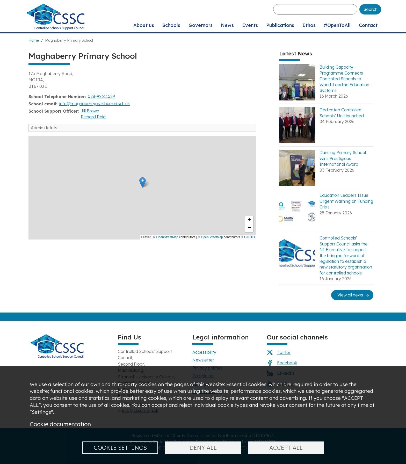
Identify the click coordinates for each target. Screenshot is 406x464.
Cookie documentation (60, 424)
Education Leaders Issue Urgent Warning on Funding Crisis (346, 201)
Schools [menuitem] (171, 25)
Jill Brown (90, 110)
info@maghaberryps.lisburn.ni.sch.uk (94, 103)
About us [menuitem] (143, 25)
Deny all (203, 447)
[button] (142, 182)
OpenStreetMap (167, 237)
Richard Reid (93, 116)
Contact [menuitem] (368, 25)
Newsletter (203, 360)
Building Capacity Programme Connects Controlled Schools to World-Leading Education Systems (344, 78)
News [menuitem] (227, 25)
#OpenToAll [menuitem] (337, 25)
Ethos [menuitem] (309, 25)
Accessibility (204, 352)
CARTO (249, 237)
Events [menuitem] (250, 25)
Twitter (284, 352)
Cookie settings (120, 447)
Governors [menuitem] (201, 25)
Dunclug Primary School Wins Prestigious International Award (343, 158)
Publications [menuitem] (280, 25)
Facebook (287, 362)
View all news (350, 295)
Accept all (286, 447)
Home (33, 40)
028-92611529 (101, 96)
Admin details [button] (44, 127)
